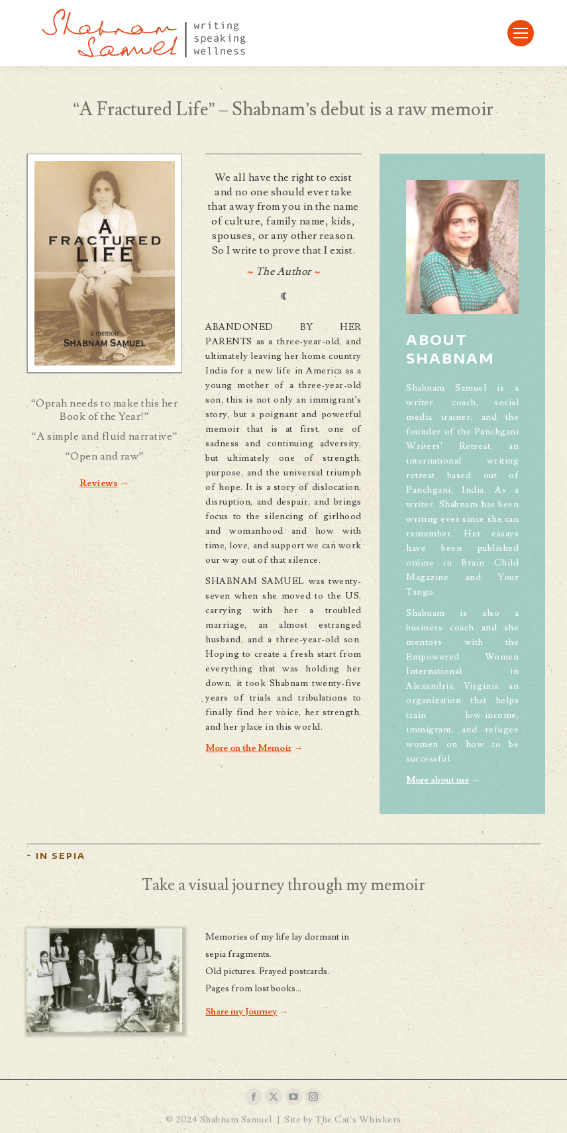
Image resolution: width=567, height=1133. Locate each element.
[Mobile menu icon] (520, 33)
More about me (437, 780)
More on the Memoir (248, 748)
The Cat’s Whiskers (358, 1120)
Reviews (98, 483)
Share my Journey (241, 1012)
